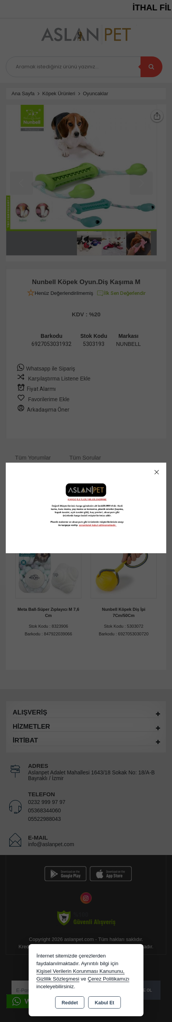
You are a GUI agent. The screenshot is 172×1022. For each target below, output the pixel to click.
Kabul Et (104, 1002)
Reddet (69, 1002)
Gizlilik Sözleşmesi (57, 979)
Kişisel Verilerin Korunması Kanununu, (80, 971)
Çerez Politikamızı (108, 979)
